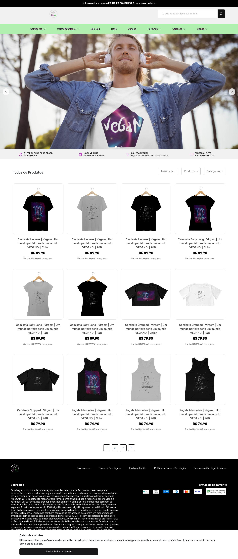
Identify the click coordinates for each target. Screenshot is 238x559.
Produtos (190, 167)
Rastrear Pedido (137, 465)
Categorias (213, 167)
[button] (38, 25)
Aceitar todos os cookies (36, 551)
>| (131, 444)
